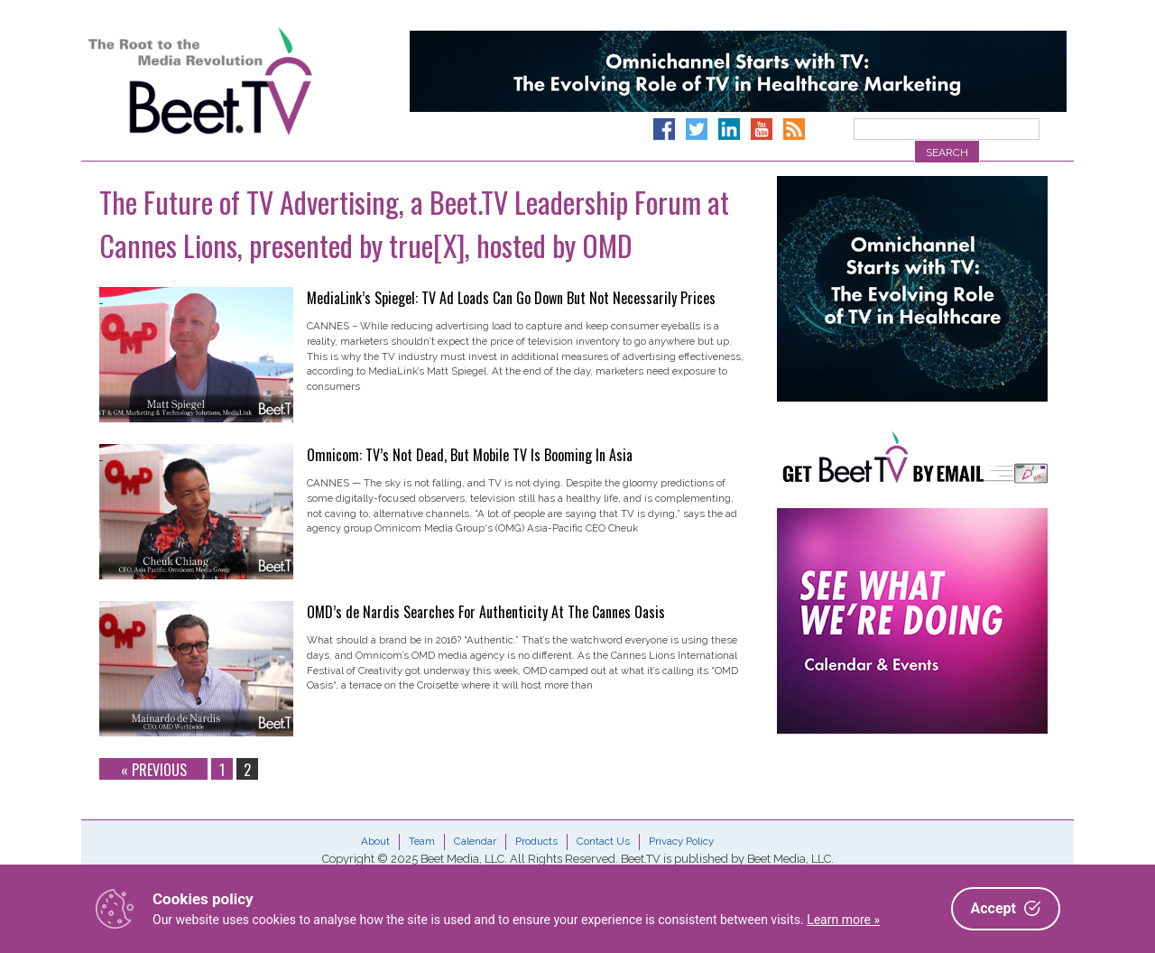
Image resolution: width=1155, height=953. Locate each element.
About (375, 841)
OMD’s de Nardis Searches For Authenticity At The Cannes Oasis (486, 612)
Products (536, 841)
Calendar (475, 841)
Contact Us (603, 841)
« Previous (154, 769)
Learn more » (843, 919)
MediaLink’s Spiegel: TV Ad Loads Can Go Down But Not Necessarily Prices (511, 298)
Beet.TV (246, 81)
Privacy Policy (681, 841)
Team (422, 841)
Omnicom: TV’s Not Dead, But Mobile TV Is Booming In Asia (470, 455)
